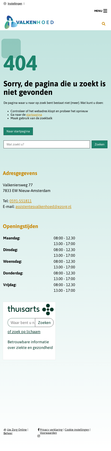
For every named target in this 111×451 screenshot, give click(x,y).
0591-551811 (20, 201)
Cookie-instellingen (77, 429)
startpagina (34, 114)
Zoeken (44, 322)
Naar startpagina (18, 131)
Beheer (8, 433)
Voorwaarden (48, 432)
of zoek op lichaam (24, 331)
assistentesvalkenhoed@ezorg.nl (43, 206)
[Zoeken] (103, 24)
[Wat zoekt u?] (47, 144)
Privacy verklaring (51, 429)
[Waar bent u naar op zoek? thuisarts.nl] (21, 322)
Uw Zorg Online (17, 429)
